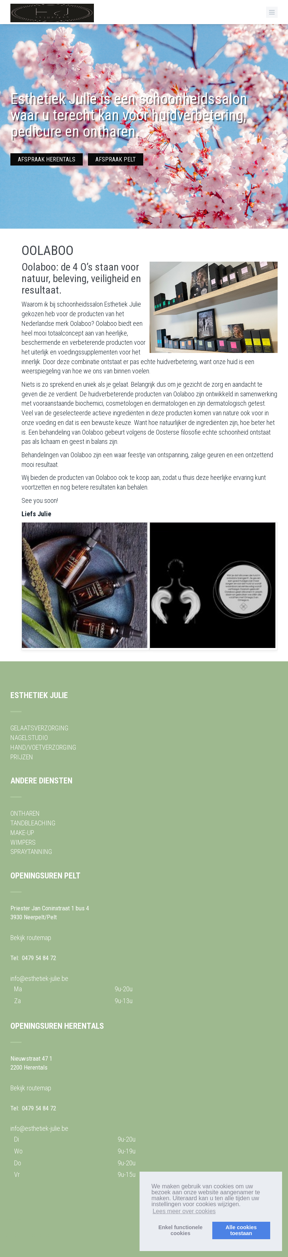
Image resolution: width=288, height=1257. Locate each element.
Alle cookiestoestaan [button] (241, 1230)
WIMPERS (23, 842)
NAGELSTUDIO (29, 738)
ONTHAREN (25, 813)
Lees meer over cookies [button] (184, 1211)
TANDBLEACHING (32, 823)
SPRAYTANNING (31, 851)
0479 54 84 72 (39, 958)
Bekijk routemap (30, 938)
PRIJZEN (21, 757)
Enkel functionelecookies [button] (180, 1230)
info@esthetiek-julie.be (39, 978)
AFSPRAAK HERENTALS (46, 159)
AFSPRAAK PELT (115, 159)
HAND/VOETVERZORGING (43, 747)
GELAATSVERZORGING (39, 728)
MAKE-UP (22, 833)
